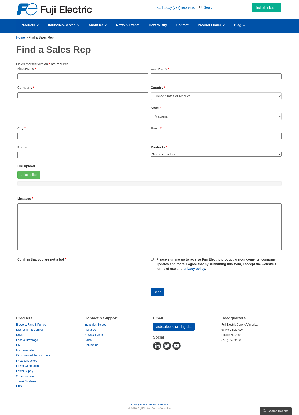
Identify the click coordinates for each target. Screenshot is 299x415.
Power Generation (27, 366)
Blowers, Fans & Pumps (31, 324)
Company (25, 87)
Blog (240, 25)
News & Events (127, 25)
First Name (26, 69)
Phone (22, 147)
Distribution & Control (29, 329)
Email (156, 128)
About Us (98, 25)
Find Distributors (266, 8)
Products (30, 25)
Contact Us (91, 345)
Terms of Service (158, 404)
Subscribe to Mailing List (174, 327)
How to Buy (158, 25)
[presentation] (52, 273)
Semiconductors (26, 376)
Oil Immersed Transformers (33, 355)
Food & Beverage (27, 340)
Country (158, 87)
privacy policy (194, 269)
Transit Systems (26, 381)
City (21, 128)
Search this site (278, 411)
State (156, 108)
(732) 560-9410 (184, 8)
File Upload (26, 166)
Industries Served (64, 25)
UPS (19, 386)
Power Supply (24, 371)
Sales (88, 340)
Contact (182, 25)
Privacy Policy (139, 404)
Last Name (160, 69)
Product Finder (211, 25)
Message (25, 198)
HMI (18, 345)
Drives (20, 334)
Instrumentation (26, 350)
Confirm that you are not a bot (41, 259)
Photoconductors (26, 360)
